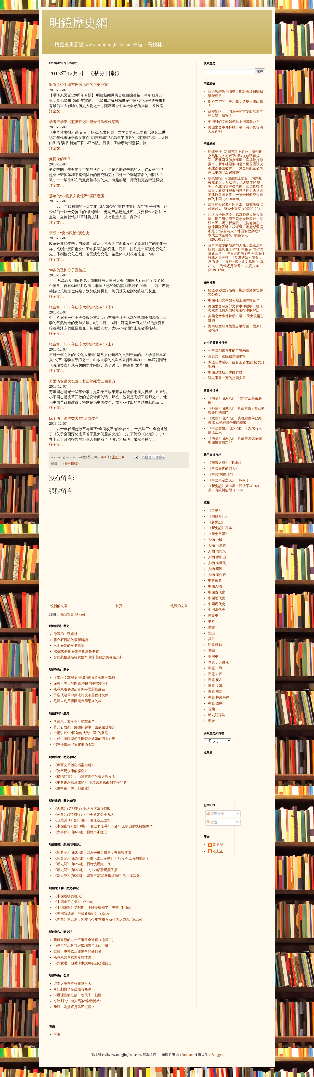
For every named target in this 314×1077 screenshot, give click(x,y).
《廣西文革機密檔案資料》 (74, 765)
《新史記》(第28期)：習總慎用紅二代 (82, 864)
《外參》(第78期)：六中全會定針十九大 (83, 815)
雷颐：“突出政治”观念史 (69, 233)
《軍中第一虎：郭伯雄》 (72, 788)
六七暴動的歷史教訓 (68, 645)
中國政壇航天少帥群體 (225, 372)
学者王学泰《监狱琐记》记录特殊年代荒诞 (84, 122)
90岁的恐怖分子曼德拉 (67, 270)
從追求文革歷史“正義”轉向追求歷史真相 (84, 678)
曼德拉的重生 (60, 159)
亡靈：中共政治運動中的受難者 (77, 951)
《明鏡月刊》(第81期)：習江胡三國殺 (82, 820)
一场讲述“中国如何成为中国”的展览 (80, 733)
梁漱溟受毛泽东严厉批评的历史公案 (78, 84)
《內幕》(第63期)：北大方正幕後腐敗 (82, 809)
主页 (56, 1034)
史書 (211, 627)
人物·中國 (215, 540)
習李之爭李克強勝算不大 (72, 983)
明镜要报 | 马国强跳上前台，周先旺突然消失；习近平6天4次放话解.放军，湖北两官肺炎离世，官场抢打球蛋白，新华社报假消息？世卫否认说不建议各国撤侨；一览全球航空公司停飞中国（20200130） (235, 189)
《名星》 (215, 510)
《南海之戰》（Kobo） (225, 462)
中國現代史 (216, 604)
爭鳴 (211, 651)
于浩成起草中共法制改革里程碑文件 (80, 695)
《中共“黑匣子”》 (221, 474)
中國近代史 (216, 598)
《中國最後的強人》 (68, 896)
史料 (211, 621)
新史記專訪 (216, 715)
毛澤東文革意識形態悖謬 (72, 957)
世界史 (213, 615)
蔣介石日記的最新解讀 (70, 640)
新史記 (218, 844)
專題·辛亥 (215, 692)
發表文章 (215, 814)
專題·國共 (215, 703)
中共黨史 (215, 580)
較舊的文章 (179, 606)
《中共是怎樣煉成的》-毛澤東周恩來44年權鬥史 (90, 782)
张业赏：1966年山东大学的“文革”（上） (82, 344)
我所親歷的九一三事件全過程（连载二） (84, 940)
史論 (211, 633)
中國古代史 (216, 592)
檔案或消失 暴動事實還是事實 (76, 651)
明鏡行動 (215, 645)
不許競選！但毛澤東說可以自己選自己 (82, 963)
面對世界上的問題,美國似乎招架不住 (81, 683)
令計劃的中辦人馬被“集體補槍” (77, 1001)
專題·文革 (215, 686)
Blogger (216, 1055)
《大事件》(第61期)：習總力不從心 (80, 832)
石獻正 (218, 851)
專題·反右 (215, 680)
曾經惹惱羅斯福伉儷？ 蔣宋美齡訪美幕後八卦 (88, 657)
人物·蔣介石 (217, 575)
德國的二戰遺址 (65, 634)
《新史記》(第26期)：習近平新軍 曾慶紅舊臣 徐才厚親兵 (96, 876)
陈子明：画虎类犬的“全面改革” (74, 418)
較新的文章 (58, 606)
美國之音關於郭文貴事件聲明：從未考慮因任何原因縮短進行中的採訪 (235, 308)
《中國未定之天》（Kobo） (74, 902)
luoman (187, 1055)
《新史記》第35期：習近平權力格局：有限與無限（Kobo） (234, 488)
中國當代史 (216, 610)
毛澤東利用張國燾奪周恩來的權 (77, 701)
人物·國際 (215, 569)
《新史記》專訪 (220, 528)
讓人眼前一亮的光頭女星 (227, 378)
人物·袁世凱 (217, 563)
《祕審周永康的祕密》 (70, 771)
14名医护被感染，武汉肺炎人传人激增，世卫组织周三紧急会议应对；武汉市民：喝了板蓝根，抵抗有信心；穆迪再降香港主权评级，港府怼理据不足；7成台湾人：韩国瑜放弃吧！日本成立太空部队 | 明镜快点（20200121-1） (236, 227)
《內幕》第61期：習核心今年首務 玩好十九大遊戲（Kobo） (98, 919)
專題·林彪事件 (219, 697)
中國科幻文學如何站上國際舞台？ (234, 121)
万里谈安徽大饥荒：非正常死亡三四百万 (82, 381)
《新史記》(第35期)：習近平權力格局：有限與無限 (92, 852)
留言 (212, 822)
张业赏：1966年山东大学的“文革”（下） (82, 307)
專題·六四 (215, 674)
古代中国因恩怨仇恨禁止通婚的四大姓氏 (84, 739)
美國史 (213, 656)
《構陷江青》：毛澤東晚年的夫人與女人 (84, 776)
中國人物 (215, 586)
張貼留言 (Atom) (72, 614)
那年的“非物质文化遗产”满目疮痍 (76, 196)
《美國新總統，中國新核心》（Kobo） (83, 913)
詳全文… (56, 111)
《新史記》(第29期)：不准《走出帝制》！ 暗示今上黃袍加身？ (101, 858)
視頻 (211, 709)
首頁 (119, 606)
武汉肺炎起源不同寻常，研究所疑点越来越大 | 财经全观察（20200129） (235, 207)
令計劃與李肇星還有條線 (72, 989)
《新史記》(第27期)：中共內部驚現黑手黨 (85, 870)
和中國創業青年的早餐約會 (228, 350)
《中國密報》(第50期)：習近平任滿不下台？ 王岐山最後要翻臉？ (103, 826)
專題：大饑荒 (218, 662)
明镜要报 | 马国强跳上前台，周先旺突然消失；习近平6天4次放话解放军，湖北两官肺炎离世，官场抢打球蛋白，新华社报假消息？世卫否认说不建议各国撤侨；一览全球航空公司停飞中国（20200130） (235, 162)
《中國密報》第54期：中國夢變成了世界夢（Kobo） (93, 908)
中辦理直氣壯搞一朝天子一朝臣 (77, 995)
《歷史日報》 (70, 463)
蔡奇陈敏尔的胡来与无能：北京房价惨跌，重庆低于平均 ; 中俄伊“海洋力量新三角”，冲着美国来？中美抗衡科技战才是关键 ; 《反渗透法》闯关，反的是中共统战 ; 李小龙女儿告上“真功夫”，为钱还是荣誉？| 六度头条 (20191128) (236, 258)
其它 (211, 639)
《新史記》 (216, 522)
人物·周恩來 (217, 551)
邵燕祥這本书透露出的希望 (74, 745)
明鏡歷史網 (78, 22)
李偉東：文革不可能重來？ (74, 721)
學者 (211, 721)
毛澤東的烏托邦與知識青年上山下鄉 (80, 945)
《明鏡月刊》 (218, 516)
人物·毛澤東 (217, 545)
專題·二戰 (215, 668)
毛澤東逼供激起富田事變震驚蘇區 (79, 689)
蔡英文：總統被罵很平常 (227, 356)
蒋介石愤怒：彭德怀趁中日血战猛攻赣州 (84, 727)
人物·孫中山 (217, 557)
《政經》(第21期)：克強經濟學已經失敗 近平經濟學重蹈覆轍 (235, 420)
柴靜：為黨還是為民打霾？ (74, 1007)
